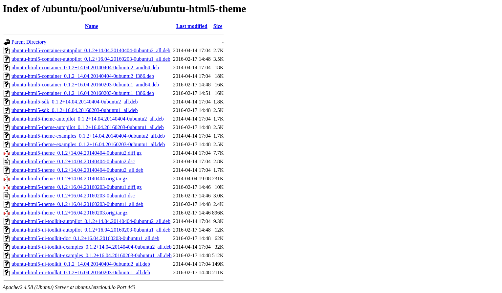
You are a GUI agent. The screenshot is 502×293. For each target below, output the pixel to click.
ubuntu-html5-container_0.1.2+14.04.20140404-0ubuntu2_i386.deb (82, 76)
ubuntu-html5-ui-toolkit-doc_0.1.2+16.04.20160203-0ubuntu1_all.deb (85, 238)
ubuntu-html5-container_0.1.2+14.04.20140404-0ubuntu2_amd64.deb (85, 67)
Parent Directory (28, 42)
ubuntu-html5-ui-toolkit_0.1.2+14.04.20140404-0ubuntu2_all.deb (80, 264)
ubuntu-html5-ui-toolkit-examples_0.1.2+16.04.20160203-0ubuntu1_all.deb (91, 255)
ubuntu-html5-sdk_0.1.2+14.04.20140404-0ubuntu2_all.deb (74, 101)
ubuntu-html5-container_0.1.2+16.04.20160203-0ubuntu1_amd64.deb (85, 84)
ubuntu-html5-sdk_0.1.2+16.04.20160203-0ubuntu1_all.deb (74, 110)
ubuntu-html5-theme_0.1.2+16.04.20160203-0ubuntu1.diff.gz (76, 187)
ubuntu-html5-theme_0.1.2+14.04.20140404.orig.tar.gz (69, 178)
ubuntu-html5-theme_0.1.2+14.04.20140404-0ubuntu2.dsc (73, 161)
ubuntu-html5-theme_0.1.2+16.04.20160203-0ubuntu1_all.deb (77, 204)
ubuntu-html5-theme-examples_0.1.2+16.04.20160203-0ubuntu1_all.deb (88, 144)
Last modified (191, 26)
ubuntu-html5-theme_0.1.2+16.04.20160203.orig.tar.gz (69, 212)
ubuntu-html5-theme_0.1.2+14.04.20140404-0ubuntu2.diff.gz (76, 153)
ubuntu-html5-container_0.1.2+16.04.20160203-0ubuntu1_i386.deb (82, 93)
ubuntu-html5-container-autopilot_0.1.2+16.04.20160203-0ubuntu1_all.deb (90, 59)
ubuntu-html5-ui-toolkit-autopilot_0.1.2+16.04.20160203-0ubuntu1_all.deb (90, 230)
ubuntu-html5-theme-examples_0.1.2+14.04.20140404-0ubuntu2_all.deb (88, 136)
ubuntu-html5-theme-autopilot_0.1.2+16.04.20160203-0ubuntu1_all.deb (87, 127)
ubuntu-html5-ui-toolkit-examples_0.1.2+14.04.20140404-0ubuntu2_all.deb (91, 247)
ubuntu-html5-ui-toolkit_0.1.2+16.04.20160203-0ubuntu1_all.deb (80, 272)
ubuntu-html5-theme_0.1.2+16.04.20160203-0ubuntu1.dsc (73, 195)
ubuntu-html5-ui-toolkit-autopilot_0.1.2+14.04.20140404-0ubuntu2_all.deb (90, 221)
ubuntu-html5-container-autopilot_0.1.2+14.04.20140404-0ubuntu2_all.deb (90, 50)
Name (91, 26)
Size (218, 26)
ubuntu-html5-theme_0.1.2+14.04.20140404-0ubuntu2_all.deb (77, 170)
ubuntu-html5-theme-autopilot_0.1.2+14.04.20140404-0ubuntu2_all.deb (87, 119)
